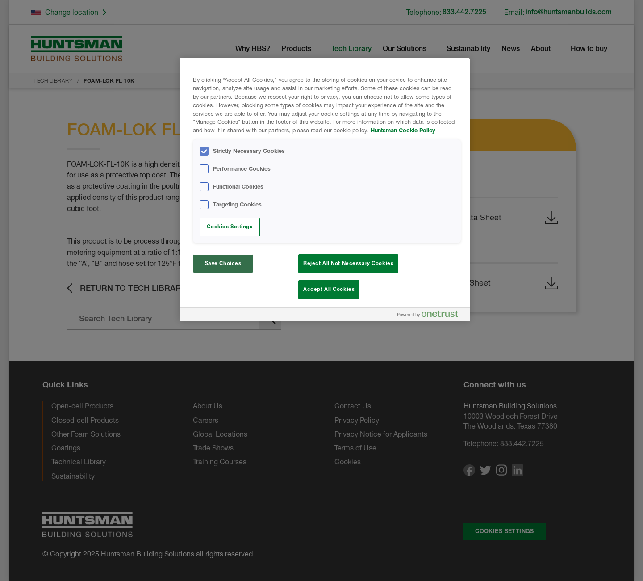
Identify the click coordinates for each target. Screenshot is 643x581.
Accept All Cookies (329, 289)
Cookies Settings (229, 226)
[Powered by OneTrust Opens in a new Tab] (431, 315)
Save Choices (223, 263)
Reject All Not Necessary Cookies (348, 263)
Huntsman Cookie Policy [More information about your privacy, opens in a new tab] (403, 130)
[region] (325, 189)
